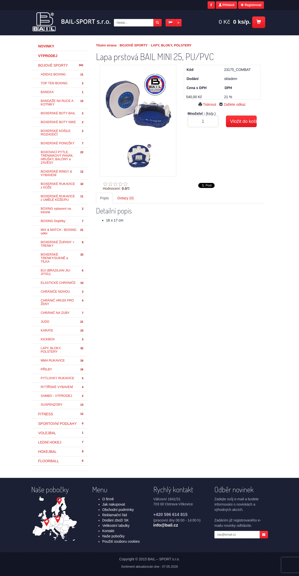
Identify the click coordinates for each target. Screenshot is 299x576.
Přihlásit (227, 5)
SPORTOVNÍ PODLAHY (61, 424)
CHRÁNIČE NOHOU (62, 292)
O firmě (108, 499)
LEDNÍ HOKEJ (61, 442)
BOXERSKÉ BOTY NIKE (62, 122)
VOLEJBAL (61, 433)
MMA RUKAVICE (62, 361)
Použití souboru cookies (121, 541)
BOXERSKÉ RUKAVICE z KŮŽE (62, 185)
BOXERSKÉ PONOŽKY (62, 143)
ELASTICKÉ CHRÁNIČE (62, 283)
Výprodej (47, 56)
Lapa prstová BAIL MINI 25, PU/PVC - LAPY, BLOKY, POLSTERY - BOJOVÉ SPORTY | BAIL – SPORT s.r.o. (71, 22)
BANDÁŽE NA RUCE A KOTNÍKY (62, 102)
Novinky (46, 46)
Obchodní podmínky (118, 510)
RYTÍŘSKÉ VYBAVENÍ (62, 387)
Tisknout (207, 104)
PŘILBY (62, 369)
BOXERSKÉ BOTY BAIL (62, 113)
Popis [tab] (104, 198)
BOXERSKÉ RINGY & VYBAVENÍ (62, 173)
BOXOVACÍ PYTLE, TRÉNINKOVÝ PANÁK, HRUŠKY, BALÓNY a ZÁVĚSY (62, 157)
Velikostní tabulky (115, 526)
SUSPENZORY (62, 405)
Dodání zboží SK (115, 520)
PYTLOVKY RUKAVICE (62, 378)
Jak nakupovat (113, 504)
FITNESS (61, 414)
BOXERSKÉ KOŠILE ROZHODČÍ (62, 132)
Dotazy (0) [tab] (125, 198)
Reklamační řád (114, 515)
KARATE (62, 331)
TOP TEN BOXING (62, 83)
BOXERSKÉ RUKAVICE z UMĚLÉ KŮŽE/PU (62, 198)
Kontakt (108, 531)
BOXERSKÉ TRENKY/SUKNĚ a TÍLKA (62, 258)
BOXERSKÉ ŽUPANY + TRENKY (62, 244)
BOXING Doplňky (62, 221)
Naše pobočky (113, 536)
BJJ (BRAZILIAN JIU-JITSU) (62, 272)
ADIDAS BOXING (62, 74)
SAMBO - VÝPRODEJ (62, 396)
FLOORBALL (61, 461)
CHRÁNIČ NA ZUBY (62, 313)
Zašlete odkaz (232, 104)
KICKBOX (62, 339)
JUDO (62, 322)
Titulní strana (106, 45)
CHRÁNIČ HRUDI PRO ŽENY (62, 302)
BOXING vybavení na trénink (62, 210)
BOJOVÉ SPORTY (61, 65)
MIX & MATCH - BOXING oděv (62, 231)
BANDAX (62, 92)
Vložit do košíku (243, 121)
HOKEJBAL (61, 452)
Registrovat (251, 5)
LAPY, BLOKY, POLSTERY (62, 349)
